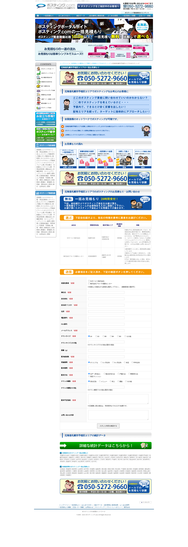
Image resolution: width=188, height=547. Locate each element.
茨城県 (135, 469)
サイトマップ (100, 507)
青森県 (68, 469)
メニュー (103, 381)
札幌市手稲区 (143, 455)
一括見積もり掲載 (64, 507)
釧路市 (95, 457)
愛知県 (147, 469)
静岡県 (68, 471)
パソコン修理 (45, 173)
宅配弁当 (48, 156)
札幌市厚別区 (133, 455)
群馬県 (141, 469)
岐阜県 (62, 471)
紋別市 (84, 459)
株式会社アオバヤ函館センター (100, 284)
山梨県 (86, 471)
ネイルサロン (45, 158)
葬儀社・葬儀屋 (46, 182)
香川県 (92, 473)
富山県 (104, 471)
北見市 (107, 457)
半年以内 (136, 362)
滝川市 (120, 459)
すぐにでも (93, 362)
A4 (90, 336)
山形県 (80, 469)
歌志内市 (133, 459)
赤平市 (78, 459)
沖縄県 (68, 475)
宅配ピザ (40, 156)
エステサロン (47, 150)
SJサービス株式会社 (96, 281)
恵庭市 (68, 461)
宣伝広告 (92, 381)
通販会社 (49, 169)
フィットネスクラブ (44, 163)
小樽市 (77, 457)
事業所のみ (133, 374)
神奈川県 (111, 469)
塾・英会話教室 (41, 152)
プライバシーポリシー (114, 507)
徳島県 (98, 473)
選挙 (48, 186)
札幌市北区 (75, 455)
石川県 (98, 471)
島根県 (80, 473)
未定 (126, 362)
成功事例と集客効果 (111, 505)
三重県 (74, 471)
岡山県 (62, 473)
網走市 (126, 457)
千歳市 (114, 459)
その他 (127, 336)
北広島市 (81, 461)
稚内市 (145, 457)
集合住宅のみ (109, 374)
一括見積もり (75, 505)
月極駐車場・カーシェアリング (45, 171)
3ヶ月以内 (116, 362)
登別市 (62, 461)
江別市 (72, 459)
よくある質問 (124, 505)
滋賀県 (133, 471)
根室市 (108, 459)
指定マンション (94, 376)
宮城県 (92, 469)
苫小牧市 (139, 457)
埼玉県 (117, 469)
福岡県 (116, 473)
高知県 (110, 473)
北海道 (62, 469)
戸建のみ (122, 374)
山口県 (86, 473)
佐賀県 (122, 473)
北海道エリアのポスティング (101, 63)
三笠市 (102, 459)
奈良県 (139, 471)
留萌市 (132, 457)
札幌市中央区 (64, 455)
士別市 (90, 459)
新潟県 (80, 471)
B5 (104, 336)
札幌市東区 (84, 455)
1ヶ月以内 (105, 362)
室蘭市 (89, 457)
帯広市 (101, 457)
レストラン (43, 154)
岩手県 (86, 469)
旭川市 (83, 457)
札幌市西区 (123, 455)
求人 (112, 381)
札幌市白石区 (93, 455)
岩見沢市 (119, 457)
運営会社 (127, 507)
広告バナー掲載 (78, 507)
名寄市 (96, 459)
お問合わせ (89, 507)
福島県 (98, 469)
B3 (119, 336)
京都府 (127, 471)
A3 (97, 336)
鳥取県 (74, 473)
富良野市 (146, 459)
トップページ (64, 63)
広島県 (68, 473)
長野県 (92, 471)
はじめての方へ (87, 505)
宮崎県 (145, 473)
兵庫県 (122, 471)
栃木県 (129, 469)
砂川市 (126, 459)
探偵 (50, 184)
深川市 (139, 459)
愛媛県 (104, 473)
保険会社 (47, 180)
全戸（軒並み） (94, 374)
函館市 (71, 457)
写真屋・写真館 (44, 178)
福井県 (110, 471)
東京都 (104, 469)
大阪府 (116, 471)
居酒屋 (38, 150)
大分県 (139, 473)
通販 (120, 381)
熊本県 (133, 473)
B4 (112, 336)
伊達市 (74, 461)
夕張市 (113, 457)
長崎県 (127, 473)
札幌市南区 (114, 455)
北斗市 (93, 461)
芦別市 (66, 459)
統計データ (98, 505)
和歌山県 (146, 471)
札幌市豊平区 (104, 455)
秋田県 (74, 469)
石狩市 (87, 461)
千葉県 (123, 469)
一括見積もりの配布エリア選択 (80, 63)
